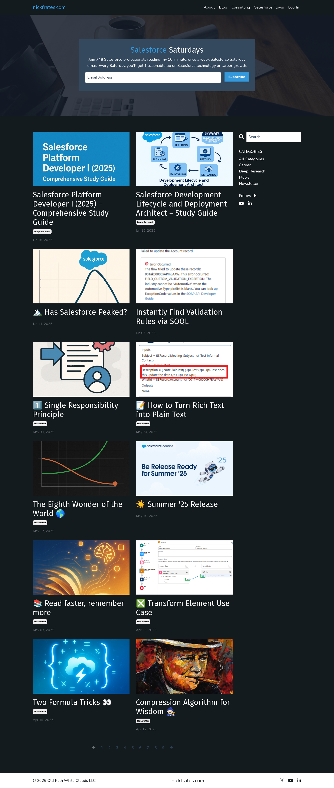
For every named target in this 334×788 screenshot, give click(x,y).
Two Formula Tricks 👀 (72, 702)
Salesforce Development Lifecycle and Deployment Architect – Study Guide (181, 204)
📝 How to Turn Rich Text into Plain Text (180, 410)
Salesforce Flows (269, 7)
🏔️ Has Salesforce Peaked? (80, 312)
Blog (223, 7)
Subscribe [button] (236, 77)
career (245, 165)
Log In (293, 7)
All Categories (251, 159)
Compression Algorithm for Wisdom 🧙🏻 (183, 707)
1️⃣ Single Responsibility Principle (75, 410)
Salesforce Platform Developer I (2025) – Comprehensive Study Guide (71, 208)
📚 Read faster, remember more (78, 608)
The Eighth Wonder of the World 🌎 (77, 509)
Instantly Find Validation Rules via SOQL (179, 317)
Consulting (241, 7)
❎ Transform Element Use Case (183, 608)
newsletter (40, 423)
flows (244, 177)
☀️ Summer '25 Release (177, 504)
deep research (42, 231)
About (209, 7)
